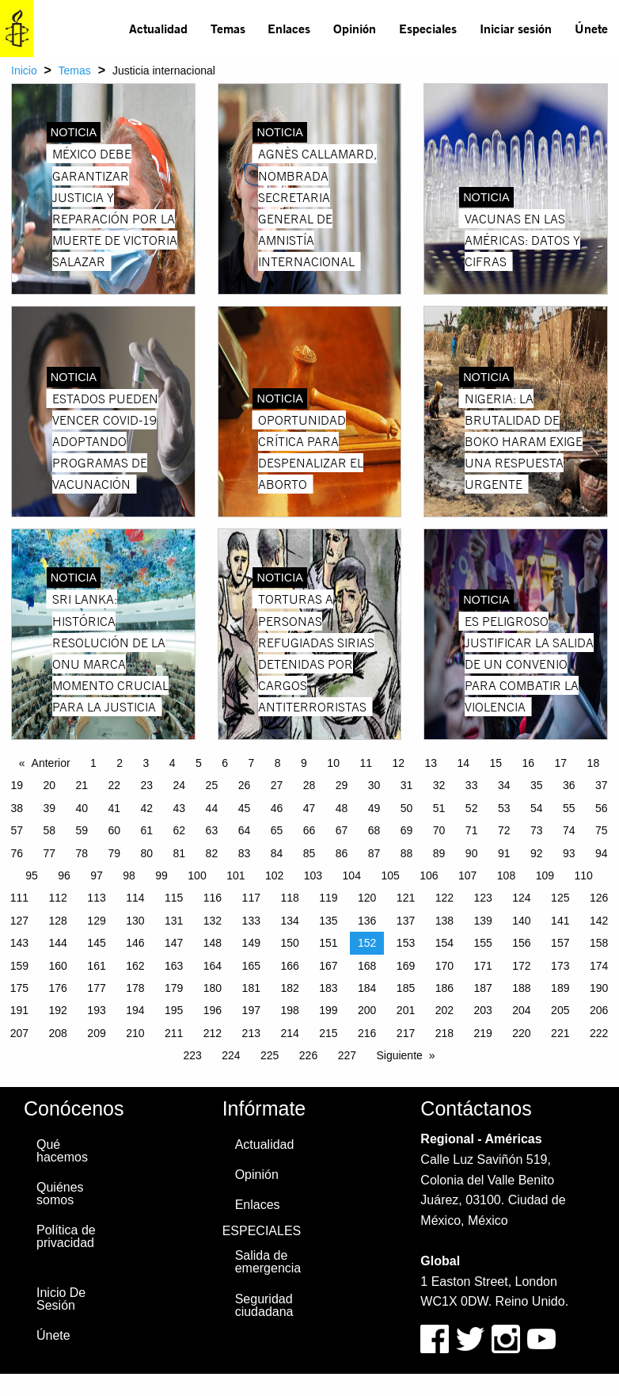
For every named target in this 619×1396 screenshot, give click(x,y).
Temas (228, 28)
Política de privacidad (66, 1236)
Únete (591, 28)
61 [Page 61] (147, 830)
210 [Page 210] (135, 1033)
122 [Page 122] (444, 897)
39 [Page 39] (49, 808)
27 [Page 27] (277, 785)
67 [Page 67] (342, 830)
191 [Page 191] (19, 1010)
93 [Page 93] (569, 853)
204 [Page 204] (521, 1010)
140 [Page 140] (521, 920)
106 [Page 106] (429, 875)
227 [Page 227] (347, 1055)
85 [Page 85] (309, 853)
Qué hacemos (62, 1151)
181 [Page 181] (251, 988)
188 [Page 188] (521, 988)
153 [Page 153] (406, 942)
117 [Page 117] (251, 897)
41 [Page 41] (114, 808)
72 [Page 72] (504, 830)
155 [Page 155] (482, 942)
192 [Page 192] (58, 1010)
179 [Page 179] (174, 988)
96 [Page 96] (64, 875)
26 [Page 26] (244, 785)
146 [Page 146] (135, 942)
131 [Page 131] (174, 920)
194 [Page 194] (135, 1010)
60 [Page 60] (114, 830)
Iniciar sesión (516, 28)
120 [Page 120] (367, 897)
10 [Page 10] (333, 763)
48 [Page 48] (342, 808)
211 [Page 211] (174, 1033)
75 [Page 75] (601, 830)
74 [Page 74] (569, 830)
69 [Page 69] (407, 830)
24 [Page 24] (179, 785)
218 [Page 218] (444, 1033)
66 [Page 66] (309, 830)
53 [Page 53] (504, 808)
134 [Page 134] (289, 920)
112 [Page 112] (58, 897)
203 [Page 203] (482, 1010)
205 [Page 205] (560, 1010)
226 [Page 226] (308, 1055)
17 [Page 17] (561, 763)
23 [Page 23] (147, 785)
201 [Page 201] (406, 1010)
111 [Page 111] (19, 897)
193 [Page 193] (96, 1010)
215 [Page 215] (328, 1033)
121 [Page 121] (406, 897)
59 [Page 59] (81, 830)
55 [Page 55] (569, 808)
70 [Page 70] (439, 830)
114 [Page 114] (135, 897)
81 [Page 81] (179, 853)
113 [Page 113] (96, 897)
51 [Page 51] (439, 808)
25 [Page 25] (212, 785)
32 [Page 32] (439, 785)
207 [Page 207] (19, 1033)
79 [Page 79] (114, 853)
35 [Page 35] (536, 785)
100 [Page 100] (197, 875)
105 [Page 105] (390, 875)
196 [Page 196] (212, 1010)
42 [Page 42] (147, 808)
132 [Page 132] (212, 920)
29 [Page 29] (342, 785)
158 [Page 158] (599, 942)
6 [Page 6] (225, 763)
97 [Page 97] (96, 875)
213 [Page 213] (251, 1033)
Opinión (354, 28)
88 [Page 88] (407, 853)
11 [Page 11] (365, 763)
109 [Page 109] (545, 875)
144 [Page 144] (58, 942)
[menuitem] (158, 28)
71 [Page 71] (471, 830)
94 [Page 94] (601, 853)
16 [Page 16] (528, 763)
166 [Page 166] (289, 965)
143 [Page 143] (19, 942)
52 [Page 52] (471, 808)
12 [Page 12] (398, 763)
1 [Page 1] (93, 763)
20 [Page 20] (49, 785)
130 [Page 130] (135, 920)
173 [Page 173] (560, 965)
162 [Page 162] (135, 965)
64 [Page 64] (244, 830)
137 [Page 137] (406, 920)
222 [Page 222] (599, 1033)
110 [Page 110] (583, 875)
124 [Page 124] (521, 897)
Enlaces (289, 28)
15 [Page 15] (496, 763)
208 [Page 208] (58, 1033)
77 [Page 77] (49, 853)
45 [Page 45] (244, 808)
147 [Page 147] (174, 942)
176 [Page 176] (58, 988)
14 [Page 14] (463, 763)
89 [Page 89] (439, 853)
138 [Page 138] (444, 920)
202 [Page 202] (444, 1010)
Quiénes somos (60, 1193)
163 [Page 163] (174, 965)
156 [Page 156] (521, 942)
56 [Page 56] (601, 808)
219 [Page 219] (482, 1033)
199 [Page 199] (328, 1010)
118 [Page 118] (289, 897)
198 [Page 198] (289, 1010)
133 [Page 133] (251, 920)
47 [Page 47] (309, 808)
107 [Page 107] (467, 875)
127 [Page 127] (19, 920)
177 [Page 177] (96, 988)
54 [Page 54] (536, 808)
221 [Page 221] (560, 1033)
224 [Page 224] (231, 1055)
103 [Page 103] (313, 875)
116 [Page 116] (212, 897)
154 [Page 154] (444, 942)
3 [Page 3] (146, 763)
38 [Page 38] (16, 808)
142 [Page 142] (599, 920)
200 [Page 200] (367, 1010)
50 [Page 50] (407, 808)
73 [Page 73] (536, 830)
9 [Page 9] (304, 763)
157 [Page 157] (560, 942)
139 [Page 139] (482, 920)
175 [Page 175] (19, 988)
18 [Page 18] (593, 763)
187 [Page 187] (482, 988)
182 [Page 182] (289, 988)
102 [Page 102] (274, 875)
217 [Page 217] (406, 1033)
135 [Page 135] (328, 920)
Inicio (24, 70)
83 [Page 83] (244, 853)
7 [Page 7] (252, 763)
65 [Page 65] (277, 830)
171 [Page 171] (482, 965)
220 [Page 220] (521, 1033)
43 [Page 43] (179, 808)
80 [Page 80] (147, 853)
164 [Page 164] (212, 965)
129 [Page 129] (96, 920)
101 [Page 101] (235, 875)
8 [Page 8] (278, 763)
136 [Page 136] (367, 920)
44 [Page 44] (212, 808)
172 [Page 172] (521, 965)
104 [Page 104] (352, 875)
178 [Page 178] (135, 988)
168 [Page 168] (367, 965)
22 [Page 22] (114, 785)
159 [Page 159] (19, 965)
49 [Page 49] (374, 808)
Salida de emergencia (268, 1262)
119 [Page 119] (328, 897)
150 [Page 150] (289, 942)
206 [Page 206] (599, 1010)
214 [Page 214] (289, 1033)
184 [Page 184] (367, 988)
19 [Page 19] (16, 785)
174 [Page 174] (599, 965)
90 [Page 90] (471, 853)
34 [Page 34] (504, 785)
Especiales (428, 28)
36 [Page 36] (569, 785)
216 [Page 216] (367, 1033)
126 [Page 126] (599, 897)
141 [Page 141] (560, 920)
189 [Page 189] (560, 988)
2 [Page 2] (119, 763)
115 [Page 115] (174, 897)
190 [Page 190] (599, 988)
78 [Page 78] (81, 853)
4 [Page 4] (172, 763)
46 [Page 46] (277, 808)
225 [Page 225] (269, 1055)
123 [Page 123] (482, 897)
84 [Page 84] (277, 853)
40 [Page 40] (81, 808)
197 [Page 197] (251, 1010)
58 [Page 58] (49, 830)
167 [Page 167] (328, 965)
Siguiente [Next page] (399, 1055)
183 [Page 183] (328, 988)
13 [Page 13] (430, 763)
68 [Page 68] (374, 830)
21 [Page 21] (81, 785)
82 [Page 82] (212, 853)
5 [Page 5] (199, 763)
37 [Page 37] (601, 785)
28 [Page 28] (309, 785)
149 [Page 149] (251, 942)
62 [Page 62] (179, 830)
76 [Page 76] (16, 853)
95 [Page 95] (31, 875)
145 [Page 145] (96, 942)
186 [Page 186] (444, 988)
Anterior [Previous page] (51, 763)
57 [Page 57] (16, 830)
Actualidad (158, 28)
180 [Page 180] (212, 988)
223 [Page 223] (192, 1055)
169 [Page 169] (406, 965)
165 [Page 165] (251, 965)
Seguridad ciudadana (264, 1305)
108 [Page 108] (506, 875)
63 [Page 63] (212, 830)
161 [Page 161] (96, 965)
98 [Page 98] (129, 875)
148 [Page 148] (212, 942)
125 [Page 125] (560, 897)
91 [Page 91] (504, 853)
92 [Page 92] (536, 853)
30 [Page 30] (374, 785)
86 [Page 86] (342, 853)
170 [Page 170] (444, 965)
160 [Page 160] (58, 965)
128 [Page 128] (58, 920)
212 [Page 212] (212, 1033)
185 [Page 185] (406, 988)
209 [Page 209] (96, 1033)
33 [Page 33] (471, 785)
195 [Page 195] (174, 1010)
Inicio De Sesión (60, 1299)
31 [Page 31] (407, 785)
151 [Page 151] (328, 942)
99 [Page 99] (161, 875)
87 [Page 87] (374, 853)
